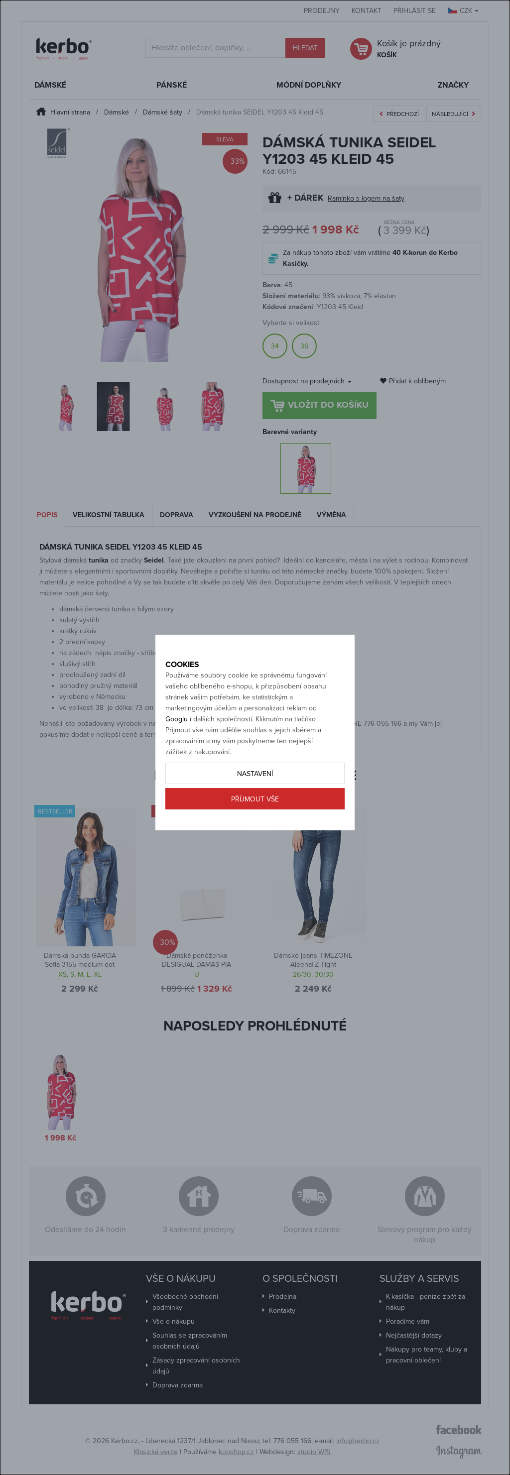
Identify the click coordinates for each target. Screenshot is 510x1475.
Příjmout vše (255, 821)
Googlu (176, 741)
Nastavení (255, 796)
